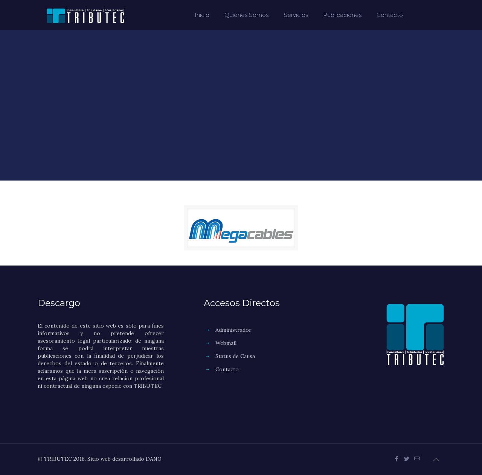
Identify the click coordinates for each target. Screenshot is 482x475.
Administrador (233, 329)
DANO (154, 458)
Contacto (227, 369)
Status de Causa (235, 356)
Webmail (225, 343)
